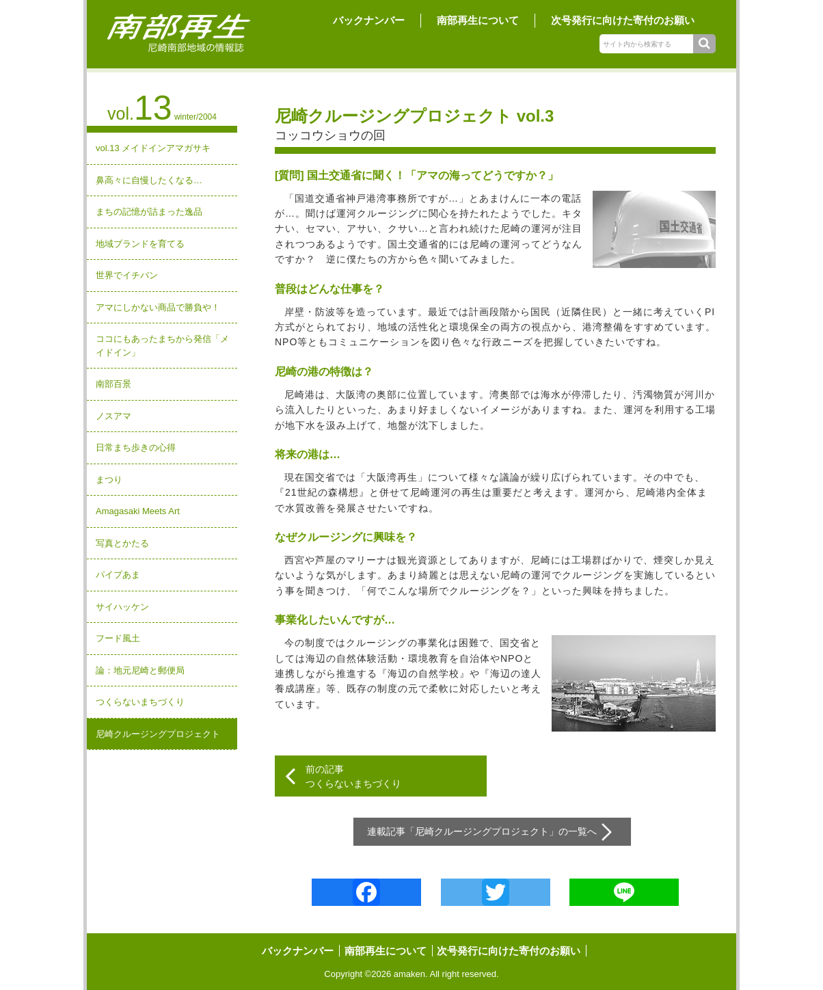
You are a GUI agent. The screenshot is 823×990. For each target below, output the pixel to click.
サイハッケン (122, 607)
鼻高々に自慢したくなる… (149, 180)
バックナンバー (369, 20)
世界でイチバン (127, 275)
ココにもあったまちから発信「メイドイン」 (162, 346)
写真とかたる (122, 543)
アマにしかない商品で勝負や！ (158, 307)
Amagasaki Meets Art (138, 511)
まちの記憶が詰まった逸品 (149, 211)
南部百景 (113, 384)
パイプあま (118, 575)
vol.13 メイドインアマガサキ (153, 148)
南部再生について (478, 20)
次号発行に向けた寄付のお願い (622, 20)
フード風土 (118, 638)
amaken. (411, 974)
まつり (109, 479)
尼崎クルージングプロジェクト (158, 734)
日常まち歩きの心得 (136, 447)
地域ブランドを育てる (140, 244)
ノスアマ (113, 416)
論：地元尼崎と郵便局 (140, 670)
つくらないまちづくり (140, 702)
